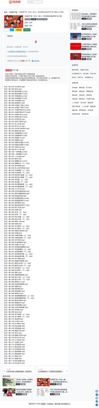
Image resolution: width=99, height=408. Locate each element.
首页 (5, 12)
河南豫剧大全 (89, 77)
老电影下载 (13, 12)
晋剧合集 (89, 95)
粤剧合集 (74, 91)
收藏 (6, 30)
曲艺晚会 (28, 6)
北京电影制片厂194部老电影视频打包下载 (51, 371)
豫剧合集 (82, 87)
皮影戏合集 (85, 114)
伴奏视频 (43, 6)
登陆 (93, 2)
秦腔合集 (82, 99)
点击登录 (35, 61)
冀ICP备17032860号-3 (62, 404)
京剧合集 (74, 87)
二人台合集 (85, 106)
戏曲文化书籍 (84, 70)
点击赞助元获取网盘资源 (17, 51)
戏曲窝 (43, 404)
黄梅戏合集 (89, 91)
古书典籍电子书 (76, 73)
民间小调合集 (76, 106)
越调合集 (93, 106)
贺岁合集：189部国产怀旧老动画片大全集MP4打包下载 (89, 15)
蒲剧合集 (90, 102)
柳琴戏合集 (82, 110)
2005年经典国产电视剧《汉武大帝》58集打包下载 (24, 390)
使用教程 (27, 30)
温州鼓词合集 (76, 114)
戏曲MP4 (7, 6)
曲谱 (52, 6)
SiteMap (50, 404)
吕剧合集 (74, 99)
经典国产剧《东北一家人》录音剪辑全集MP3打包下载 (58, 380)
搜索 (44, 2)
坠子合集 (89, 87)
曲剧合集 (74, 110)
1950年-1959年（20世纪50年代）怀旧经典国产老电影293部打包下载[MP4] (24, 380)
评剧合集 (82, 95)
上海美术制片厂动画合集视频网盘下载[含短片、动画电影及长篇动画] (89, 45)
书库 (48, 6)
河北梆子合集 (90, 99)
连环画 (74, 77)
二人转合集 (75, 102)
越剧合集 (82, 91)
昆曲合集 (74, 95)
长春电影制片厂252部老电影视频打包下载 (89, 55)
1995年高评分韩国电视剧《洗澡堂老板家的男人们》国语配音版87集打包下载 (19, 371)
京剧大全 (80, 77)
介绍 (12, 30)
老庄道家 (85, 73)
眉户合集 (83, 102)
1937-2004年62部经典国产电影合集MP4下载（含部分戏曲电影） (58, 390)
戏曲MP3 (14, 6)
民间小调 (93, 73)
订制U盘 (18, 30)
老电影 (21, 6)
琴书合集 (90, 110)
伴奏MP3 (35, 6)
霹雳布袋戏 (75, 70)
